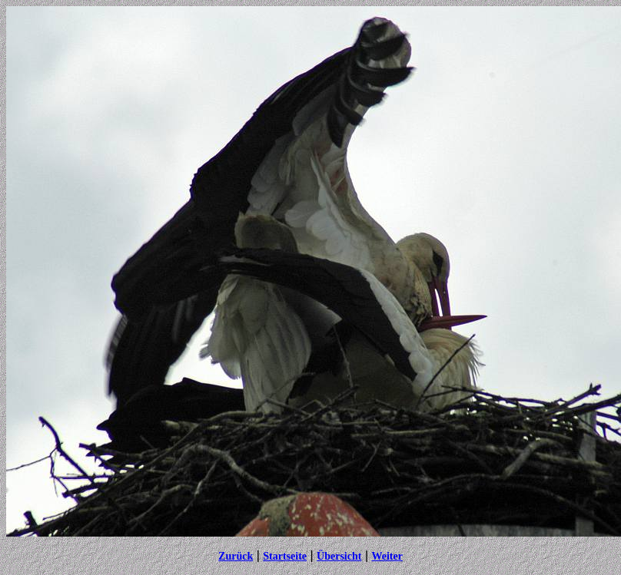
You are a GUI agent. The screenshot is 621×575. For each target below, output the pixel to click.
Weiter (386, 556)
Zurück (235, 556)
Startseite (285, 556)
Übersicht (339, 556)
